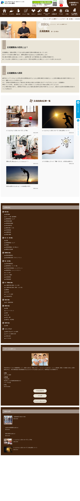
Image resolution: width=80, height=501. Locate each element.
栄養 (7, 325)
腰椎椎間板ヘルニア (10, 218)
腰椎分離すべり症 (10, 227)
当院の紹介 (8, 336)
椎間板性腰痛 (9, 221)
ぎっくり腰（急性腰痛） (11, 216)
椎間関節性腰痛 (9, 223)
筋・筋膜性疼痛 (9, 302)
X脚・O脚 (8, 317)
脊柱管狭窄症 (9, 225)
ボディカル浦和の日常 (11, 333)
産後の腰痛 (8, 234)
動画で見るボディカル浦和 (12, 331)
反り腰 (7, 315)
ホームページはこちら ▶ (40, 401)
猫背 (7, 312)
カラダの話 (8, 338)
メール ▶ (40, 395)
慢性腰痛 (8, 214)
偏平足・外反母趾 (10, 319)
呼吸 (7, 308)
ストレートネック (10, 310)
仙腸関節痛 (8, 232)
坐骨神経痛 (8, 230)
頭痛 (7, 240)
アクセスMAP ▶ (40, 390)
